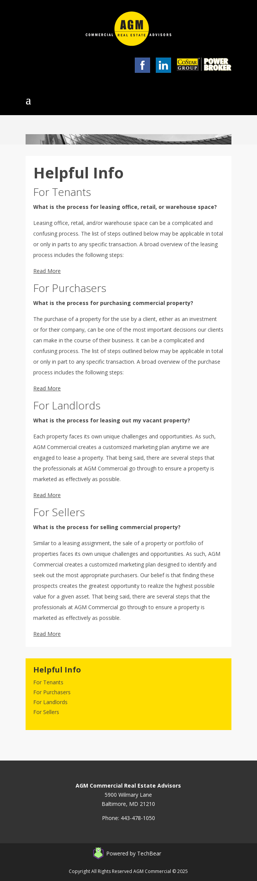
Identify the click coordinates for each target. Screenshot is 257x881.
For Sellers (46, 712)
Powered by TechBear (133, 853)
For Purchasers (52, 692)
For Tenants (48, 682)
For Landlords (50, 702)
